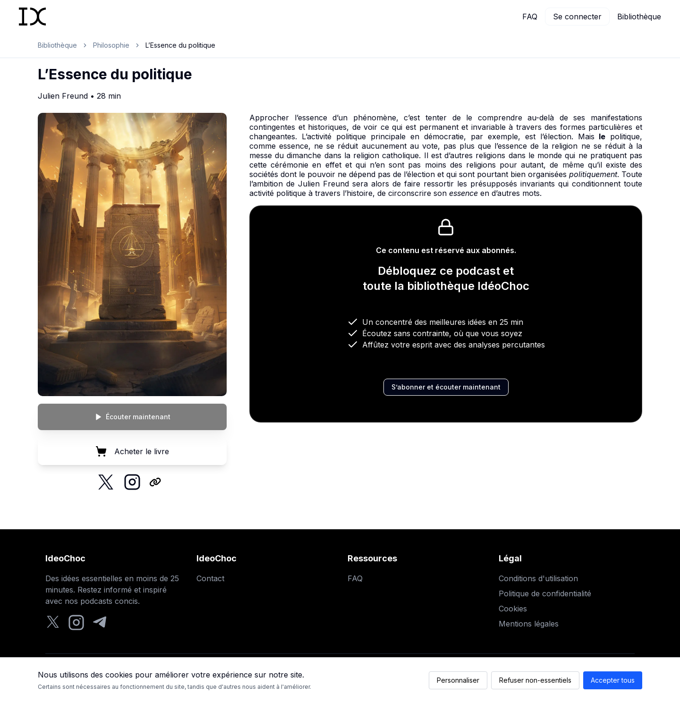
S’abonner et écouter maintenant (446, 387)
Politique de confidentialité (545, 593)
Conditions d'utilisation (538, 578)
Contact (210, 578)
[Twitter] (52, 622)
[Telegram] (99, 622)
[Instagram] (76, 622)
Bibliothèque (639, 16)
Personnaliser (458, 680)
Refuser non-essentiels (535, 680)
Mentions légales (529, 623)
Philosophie (111, 45)
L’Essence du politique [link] (180, 45)
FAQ (529, 16)
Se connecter (577, 16)
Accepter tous (613, 680)
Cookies (513, 608)
